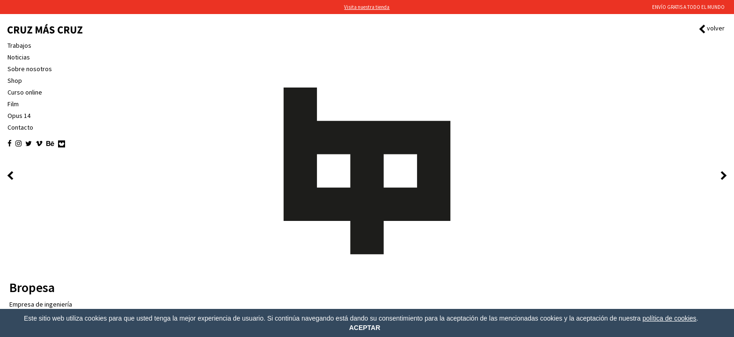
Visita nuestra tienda (366, 7)
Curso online (24, 92)
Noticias (18, 57)
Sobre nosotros (29, 69)
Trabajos (19, 45)
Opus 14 (18, 115)
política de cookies (669, 318)
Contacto (20, 127)
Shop (14, 80)
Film (13, 104)
